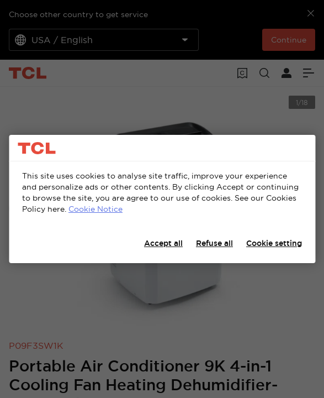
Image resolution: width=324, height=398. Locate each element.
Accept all (163, 243)
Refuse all (214, 243)
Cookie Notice (95, 209)
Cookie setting (274, 243)
